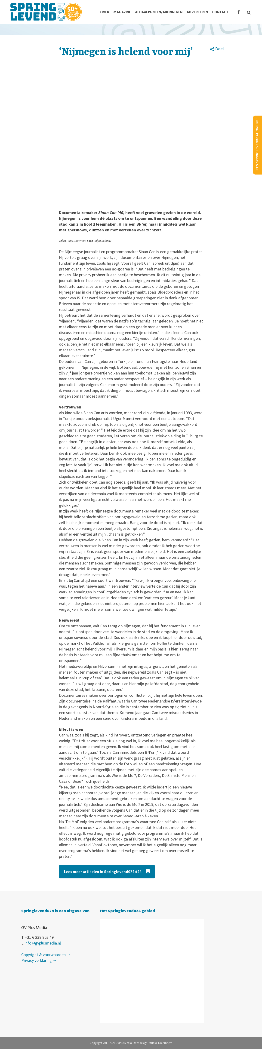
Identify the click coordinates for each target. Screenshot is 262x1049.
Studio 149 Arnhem (160, 1043)
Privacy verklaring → (39, 960)
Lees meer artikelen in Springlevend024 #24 (107, 871)
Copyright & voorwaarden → (46, 954)
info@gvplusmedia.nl (43, 943)
